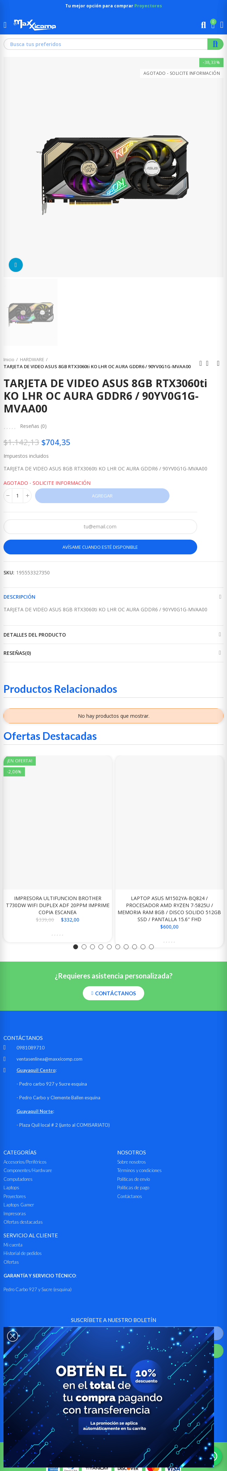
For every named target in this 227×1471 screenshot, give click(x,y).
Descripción (19, 596)
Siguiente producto (218, 363)
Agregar (102, 496)
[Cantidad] (18, 495)
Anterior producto (200, 363)
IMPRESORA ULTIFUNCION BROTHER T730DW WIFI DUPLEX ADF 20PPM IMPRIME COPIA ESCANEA (57, 905)
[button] (75, 946)
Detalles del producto (35, 634)
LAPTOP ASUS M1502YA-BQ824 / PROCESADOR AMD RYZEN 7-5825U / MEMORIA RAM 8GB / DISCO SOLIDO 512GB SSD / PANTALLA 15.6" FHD (169, 909)
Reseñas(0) (17, 653)
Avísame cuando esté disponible (100, 547)
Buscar (215, 44)
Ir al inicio (209, 363)
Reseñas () (33, 426)
